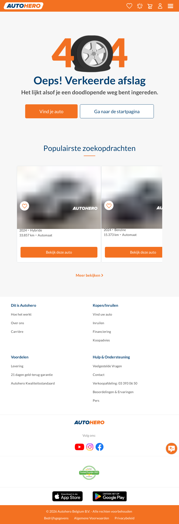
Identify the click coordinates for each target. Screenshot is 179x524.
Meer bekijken (88, 275)
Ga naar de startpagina (117, 111)
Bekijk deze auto (59, 252)
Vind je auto (51, 111)
